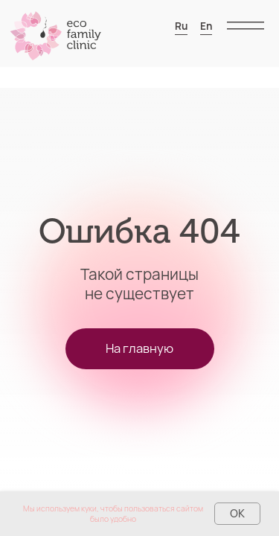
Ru (181, 26)
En (206, 26)
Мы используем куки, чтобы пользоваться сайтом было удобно (113, 514)
